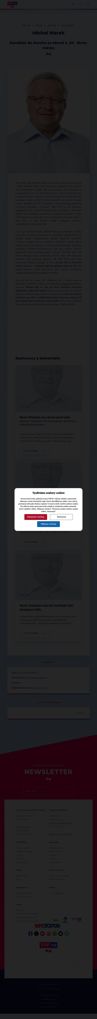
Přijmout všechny (48, 524)
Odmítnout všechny (35, 517)
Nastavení (61, 517)
